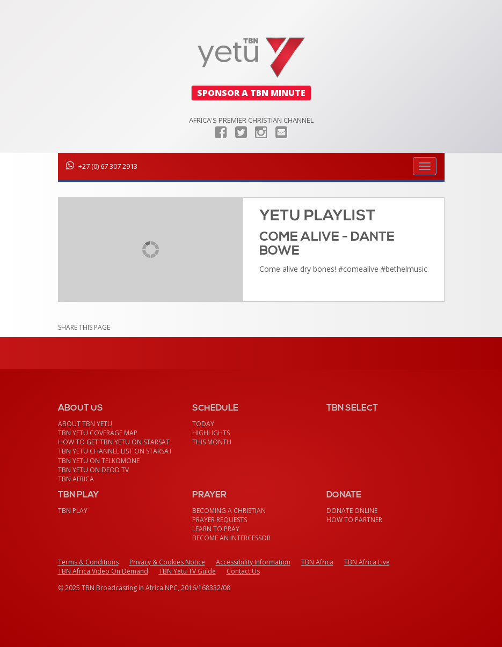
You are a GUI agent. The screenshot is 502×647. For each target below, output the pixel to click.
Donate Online (351, 510)
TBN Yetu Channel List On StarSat (115, 451)
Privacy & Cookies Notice (167, 562)
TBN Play (73, 510)
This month (211, 442)
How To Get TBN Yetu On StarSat (114, 442)
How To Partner (354, 519)
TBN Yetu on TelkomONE (99, 460)
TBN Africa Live (367, 562)
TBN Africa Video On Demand (103, 571)
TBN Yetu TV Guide (187, 571)
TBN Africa (76, 479)
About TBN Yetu (85, 423)
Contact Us (243, 571)
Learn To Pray (215, 528)
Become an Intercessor (231, 537)
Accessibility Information (253, 562)
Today (203, 423)
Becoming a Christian (229, 510)
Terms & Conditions (88, 562)
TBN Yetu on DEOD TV (93, 469)
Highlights (211, 432)
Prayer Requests (219, 519)
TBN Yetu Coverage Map (97, 432)
